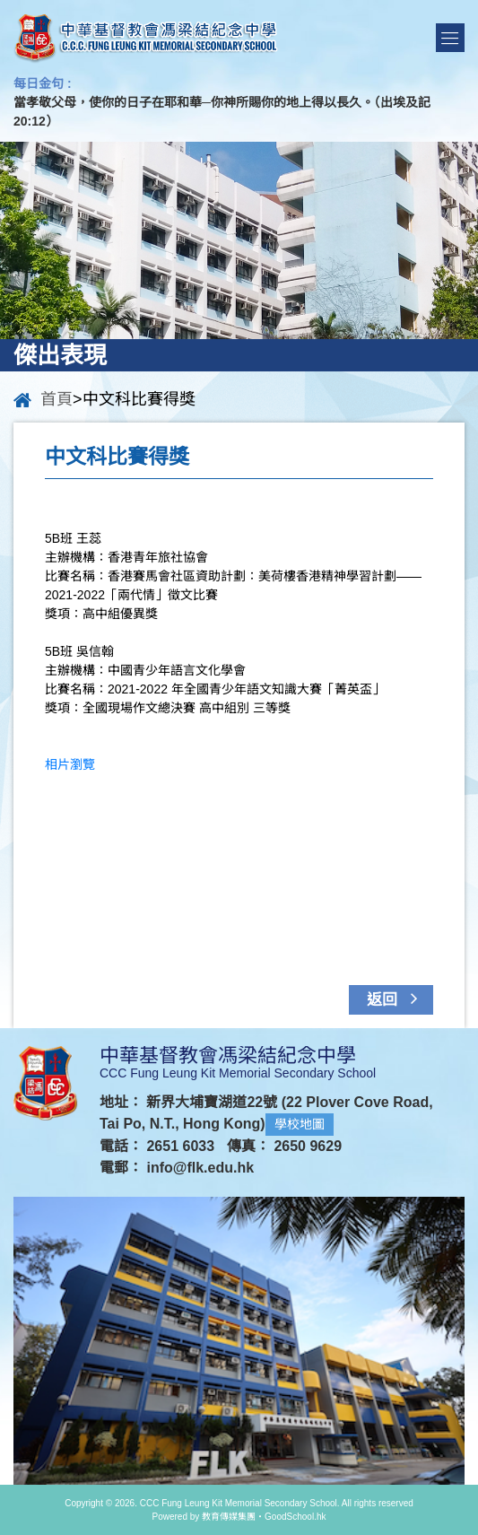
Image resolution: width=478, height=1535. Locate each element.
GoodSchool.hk (295, 1517)
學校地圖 (299, 1124)
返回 (396, 998)
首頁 (56, 399)
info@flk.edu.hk (200, 1167)
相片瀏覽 (70, 764)
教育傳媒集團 (229, 1517)
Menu (450, 37)
